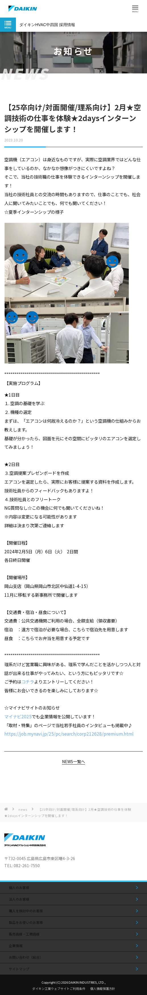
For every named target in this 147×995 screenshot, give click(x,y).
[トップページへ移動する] (25, 844)
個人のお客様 (19, 887)
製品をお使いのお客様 (26, 922)
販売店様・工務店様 (24, 934)
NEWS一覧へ (73, 762)
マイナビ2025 (18, 716)
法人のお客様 (19, 899)
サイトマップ (19, 968)
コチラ (27, 681)
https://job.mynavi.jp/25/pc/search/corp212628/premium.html (69, 734)
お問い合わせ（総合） (26, 957)
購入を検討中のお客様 (26, 910)
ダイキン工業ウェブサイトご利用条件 (58, 988)
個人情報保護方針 (102, 988)
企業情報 (15, 945)
